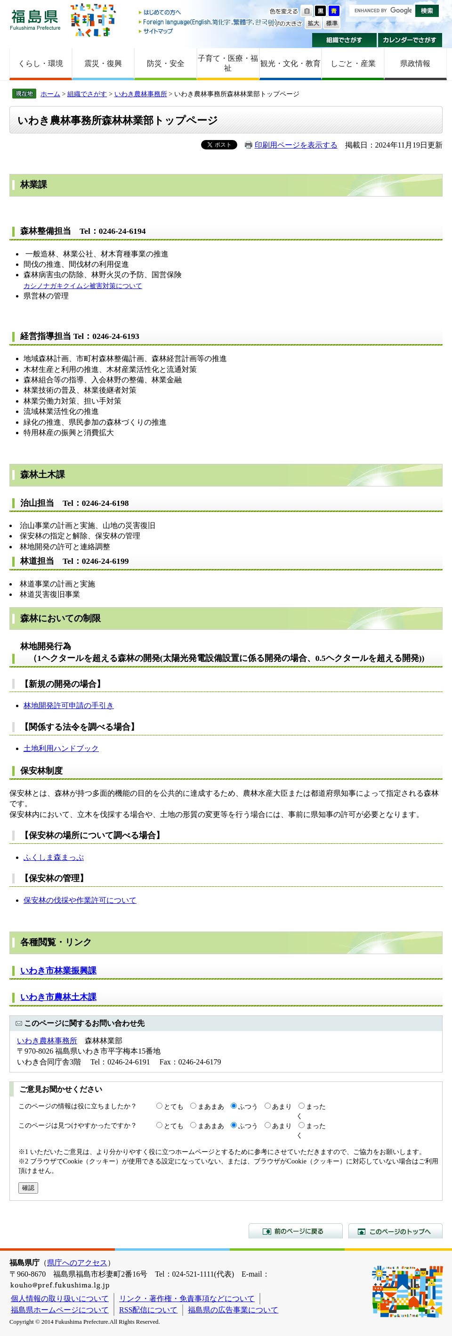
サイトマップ (208, 30)
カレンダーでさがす (410, 40)
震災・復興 (103, 63)
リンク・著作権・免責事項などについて (187, 1299)
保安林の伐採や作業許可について (80, 900)
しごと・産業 (353, 63)
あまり (282, 1106)
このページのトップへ (395, 1230)
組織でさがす (344, 40)
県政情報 (415, 63)
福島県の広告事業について (233, 1310)
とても (174, 1106)
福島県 (35, 19)
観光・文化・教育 (290, 63)
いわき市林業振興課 (58, 970)
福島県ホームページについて (60, 1310)
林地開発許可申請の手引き (69, 705)
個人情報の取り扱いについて (60, 1299)
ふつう (248, 1106)
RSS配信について (148, 1310)
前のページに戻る (296, 1230)
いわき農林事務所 (140, 94)
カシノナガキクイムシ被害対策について (83, 285)
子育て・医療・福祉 (228, 63)
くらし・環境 (40, 63)
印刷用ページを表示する (296, 145)
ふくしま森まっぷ (54, 857)
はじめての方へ (208, 12)
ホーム (50, 94)
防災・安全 (166, 63)
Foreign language (208, 21)
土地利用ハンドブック (61, 748)
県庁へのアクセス (77, 1263)
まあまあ (211, 1106)
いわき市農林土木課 (58, 997)
